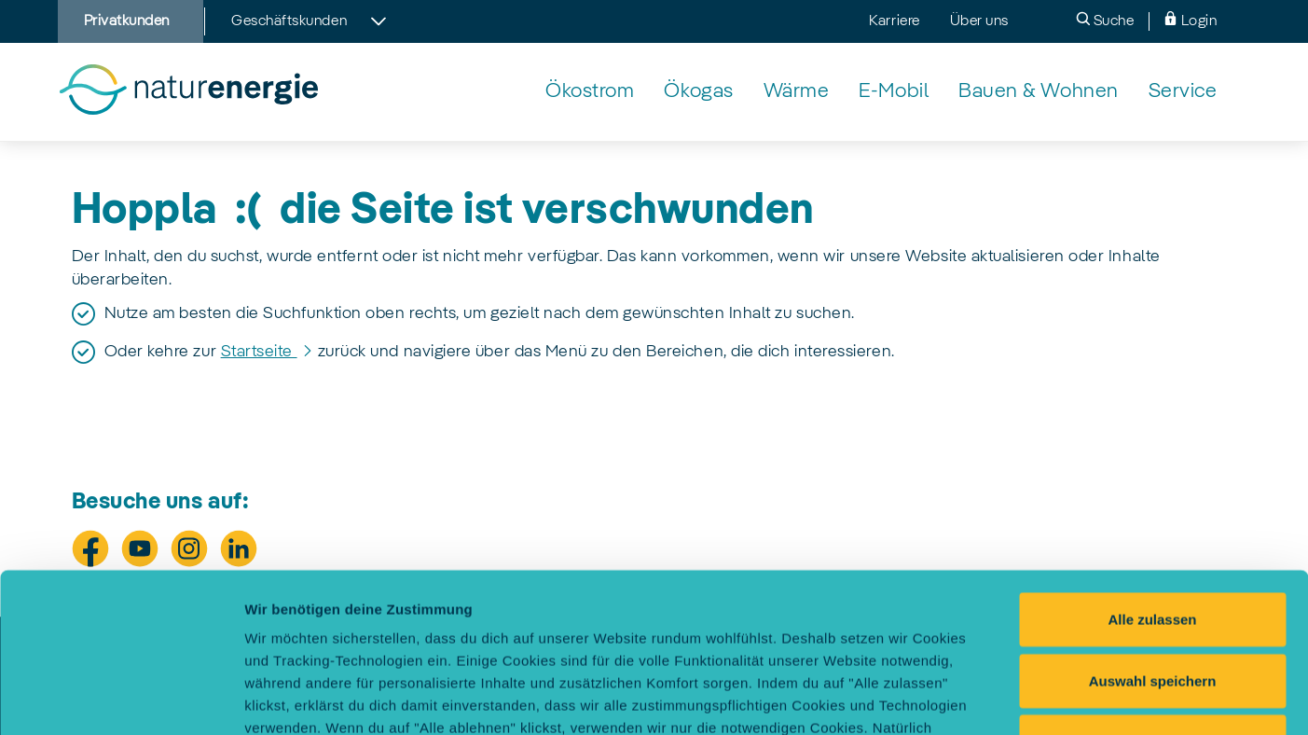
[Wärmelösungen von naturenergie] (797, 92)
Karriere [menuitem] (894, 21)
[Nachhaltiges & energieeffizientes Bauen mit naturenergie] (1038, 92)
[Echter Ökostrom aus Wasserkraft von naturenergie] (589, 92)
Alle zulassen (1152, 470)
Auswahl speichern (1153, 531)
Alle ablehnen (1152, 592)
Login (1190, 20)
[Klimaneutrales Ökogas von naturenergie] (698, 92)
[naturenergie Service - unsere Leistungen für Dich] (1183, 92)
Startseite (259, 351)
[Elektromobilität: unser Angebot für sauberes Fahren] (893, 92)
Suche (1105, 20)
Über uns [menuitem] (979, 21)
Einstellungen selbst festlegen (1046, 698)
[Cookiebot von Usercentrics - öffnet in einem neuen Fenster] (120, 699)
